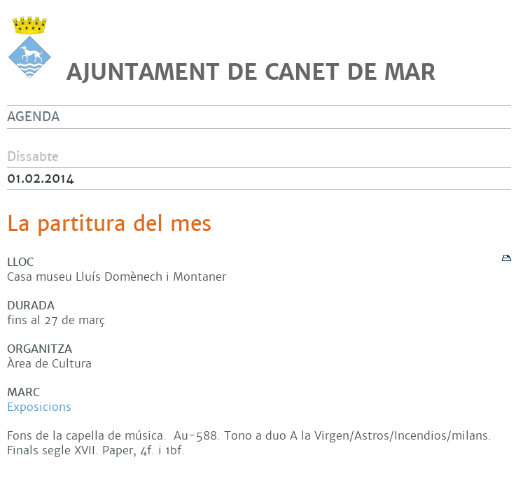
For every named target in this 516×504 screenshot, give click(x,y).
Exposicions (39, 407)
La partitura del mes (109, 224)
